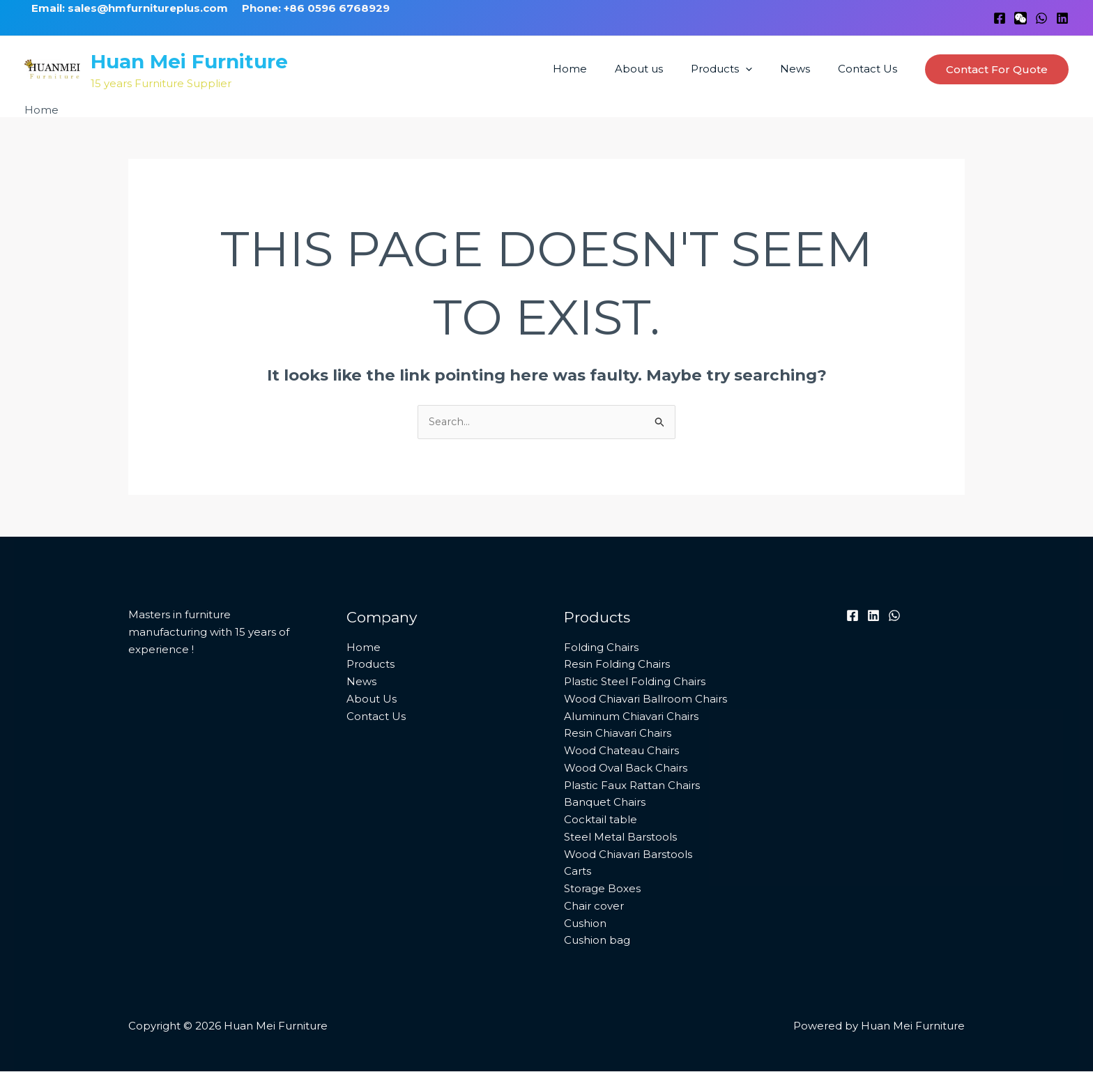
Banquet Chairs (604, 803)
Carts (577, 872)
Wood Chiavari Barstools (628, 855)
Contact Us (871, 68)
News (805, 68)
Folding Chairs (601, 647)
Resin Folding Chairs (617, 665)
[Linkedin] (1062, 18)
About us (663, 68)
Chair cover (594, 906)
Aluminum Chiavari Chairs (631, 716)
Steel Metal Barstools (620, 837)
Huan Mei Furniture (189, 61)
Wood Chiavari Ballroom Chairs (645, 699)
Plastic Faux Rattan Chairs (632, 785)
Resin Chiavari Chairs (617, 734)
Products (370, 665)
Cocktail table (600, 820)
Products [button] (739, 69)
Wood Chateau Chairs (621, 751)
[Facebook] (999, 18)
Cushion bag (597, 941)
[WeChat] (1020, 18)
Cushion (585, 924)
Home (601, 68)
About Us (371, 699)
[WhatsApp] (1041, 18)
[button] (763, 69)
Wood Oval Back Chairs (625, 768)
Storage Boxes (602, 889)
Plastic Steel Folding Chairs (634, 682)
